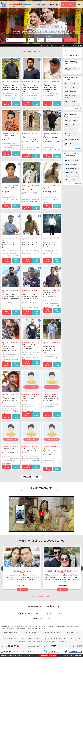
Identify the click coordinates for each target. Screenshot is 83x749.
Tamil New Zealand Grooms (70, 96)
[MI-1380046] (52, 224)
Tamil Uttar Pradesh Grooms (70, 144)
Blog (15, 641)
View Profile (16, 103)
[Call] (18, 59)
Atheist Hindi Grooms (71, 164)
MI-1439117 (15, 447)
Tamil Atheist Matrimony (72, 55)
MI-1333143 (56, 290)
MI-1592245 (35, 394)
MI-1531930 (35, 342)
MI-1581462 (56, 186)
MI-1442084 (56, 342)
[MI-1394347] (31, 120)
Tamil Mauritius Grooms (72, 105)
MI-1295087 (56, 133)
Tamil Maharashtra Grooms (70, 134)
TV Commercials (62, 641)
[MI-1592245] (31, 381)
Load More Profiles (31, 477)
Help (79, 4)
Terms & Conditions (73, 638)
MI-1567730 (15, 238)
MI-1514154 (35, 238)
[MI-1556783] (10, 68)
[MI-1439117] (11, 433)
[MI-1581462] (52, 172)
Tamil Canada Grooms (71, 88)
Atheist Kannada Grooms (72, 180)
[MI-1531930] (31, 329)
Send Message (6, 103)
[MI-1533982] (10, 172)
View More (78, 108)
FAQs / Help (20, 638)
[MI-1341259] (31, 68)
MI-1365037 (35, 290)
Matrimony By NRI (72, 632)
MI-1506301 (56, 394)
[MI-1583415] (10, 329)
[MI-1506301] (52, 381)
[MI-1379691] (31, 433)
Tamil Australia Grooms (71, 84)
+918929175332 (52, 646)
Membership (11, 638)
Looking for (10, 36)
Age (29, 36)
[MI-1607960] (31, 172)
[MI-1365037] (31, 276)
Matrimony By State (31, 632)
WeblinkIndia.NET (77, 655)
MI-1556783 (15, 81)
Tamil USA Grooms (70, 92)
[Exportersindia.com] (73, 652)
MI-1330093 (56, 447)
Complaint (54, 638)
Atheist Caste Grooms (41, 618)
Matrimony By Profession (52, 632)
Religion (48, 36)
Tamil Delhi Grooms (70, 130)
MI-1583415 (15, 342)
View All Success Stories (41, 596)
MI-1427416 (15, 394)
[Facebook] (9, 646)
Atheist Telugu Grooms (71, 160)
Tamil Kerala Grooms (71, 120)
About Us (62, 638)
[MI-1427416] (10, 381)
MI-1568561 (15, 290)
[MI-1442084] (52, 329)
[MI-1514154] (31, 224)
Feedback (37, 638)
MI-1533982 (15, 186)
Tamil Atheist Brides (71, 51)
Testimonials (46, 638)
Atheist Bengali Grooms (72, 168)
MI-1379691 (35, 447)
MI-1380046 (56, 238)
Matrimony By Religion (11, 632)
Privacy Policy (31, 641)
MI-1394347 (35, 133)
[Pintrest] (18, 646)
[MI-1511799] (10, 120)
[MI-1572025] (52, 68)
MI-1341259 (35, 81)
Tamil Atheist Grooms (31, 51)
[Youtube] (15, 646)
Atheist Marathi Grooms (72, 176)
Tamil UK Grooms (70, 101)
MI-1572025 (56, 81)
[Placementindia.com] (9, 652)
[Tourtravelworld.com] (52, 652)
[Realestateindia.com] (31, 652)
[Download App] (77, 646)
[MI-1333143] (52, 276)
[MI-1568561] (10, 276)
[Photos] (39, 111)
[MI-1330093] (52, 433)
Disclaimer (22, 641)
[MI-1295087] (52, 120)
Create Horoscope (49, 641)
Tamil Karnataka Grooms (72, 139)
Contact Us (29, 638)
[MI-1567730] (10, 224)
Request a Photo (31, 387)
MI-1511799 (15, 133)
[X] (12, 646)
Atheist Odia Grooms (71, 172)
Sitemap (39, 641)
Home (4, 638)
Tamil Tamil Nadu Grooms (70, 125)
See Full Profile (13, 99)
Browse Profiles (41, 4)
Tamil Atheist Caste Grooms (70, 69)
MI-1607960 (35, 186)
